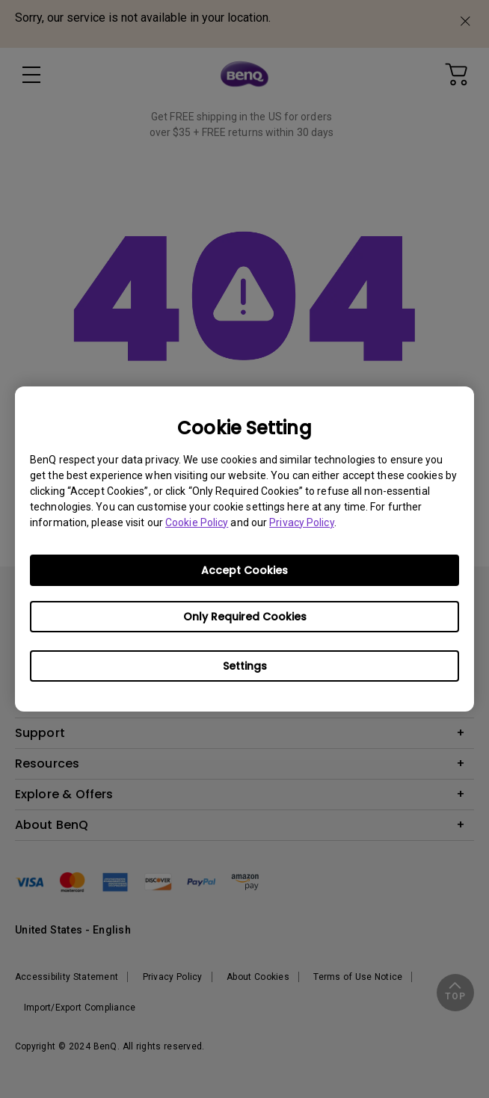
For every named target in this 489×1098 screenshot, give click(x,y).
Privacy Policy (301, 522)
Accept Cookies (244, 570)
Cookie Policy (196, 522)
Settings (245, 666)
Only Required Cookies (245, 616)
